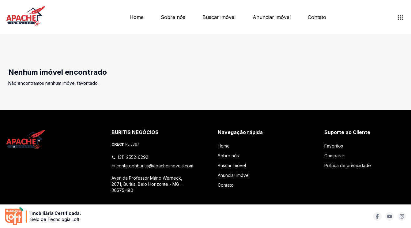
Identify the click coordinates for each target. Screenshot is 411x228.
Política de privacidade (347, 165)
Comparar (334, 155)
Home (137, 17)
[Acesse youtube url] (389, 216)
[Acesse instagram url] (402, 216)
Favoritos (333, 145)
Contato (317, 17)
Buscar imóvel (219, 17)
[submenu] (400, 17)
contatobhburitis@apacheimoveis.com (152, 165)
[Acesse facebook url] (377, 216)
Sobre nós (173, 17)
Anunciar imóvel (272, 17)
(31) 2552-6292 (129, 157)
